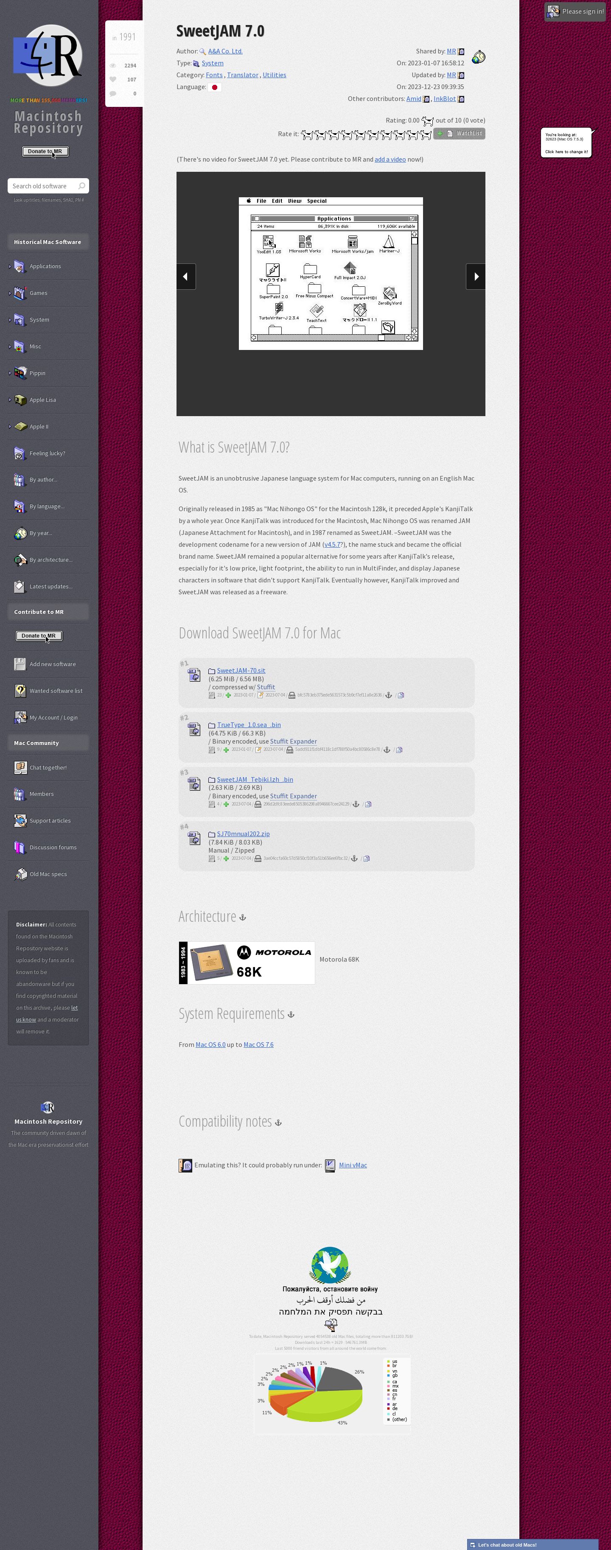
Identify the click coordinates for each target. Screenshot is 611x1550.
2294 (130, 65)
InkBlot (445, 98)
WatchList (459, 133)
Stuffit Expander (293, 741)
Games (31, 293)
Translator (242, 74)
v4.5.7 (332, 544)
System (208, 63)
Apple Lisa (35, 400)
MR (451, 51)
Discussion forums (45, 847)
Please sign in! (575, 12)
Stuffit (266, 687)
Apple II (31, 427)
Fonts (214, 74)
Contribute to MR (39, 612)
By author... (35, 480)
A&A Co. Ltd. (221, 51)
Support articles (42, 821)
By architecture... (43, 560)
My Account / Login (46, 718)
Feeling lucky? (39, 453)
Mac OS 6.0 (211, 1044)
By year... (33, 533)
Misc (27, 346)
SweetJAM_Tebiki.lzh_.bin (250, 779)
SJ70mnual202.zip (239, 833)
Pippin (29, 373)
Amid (413, 98)
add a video (390, 159)
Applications (37, 266)
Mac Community (36, 743)
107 (131, 79)
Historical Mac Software (47, 242)
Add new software (45, 664)
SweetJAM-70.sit (237, 670)
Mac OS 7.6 (259, 1044)
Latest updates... (43, 586)
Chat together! (40, 768)
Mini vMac (345, 1165)
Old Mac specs (40, 874)
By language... (39, 506)
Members (34, 794)
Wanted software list (48, 691)
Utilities (274, 74)
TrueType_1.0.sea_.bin (244, 724)
